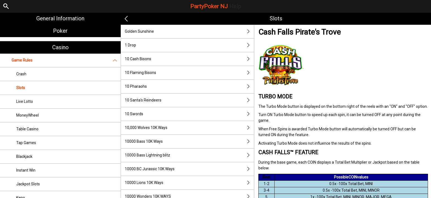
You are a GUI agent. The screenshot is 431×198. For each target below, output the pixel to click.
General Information (60, 18)
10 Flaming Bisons (189, 72)
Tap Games (26, 143)
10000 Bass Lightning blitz (189, 155)
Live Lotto (24, 101)
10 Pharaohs (189, 86)
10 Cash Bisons (189, 59)
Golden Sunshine (189, 31)
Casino (60, 47)
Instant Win (25, 170)
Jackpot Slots (28, 184)
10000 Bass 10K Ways (189, 141)
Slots (20, 88)
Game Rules (66, 60)
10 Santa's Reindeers (189, 100)
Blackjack (24, 156)
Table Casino (27, 129)
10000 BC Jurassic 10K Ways (189, 169)
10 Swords (189, 114)
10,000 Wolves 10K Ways (189, 127)
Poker (60, 31)
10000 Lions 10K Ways (189, 182)
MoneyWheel (27, 115)
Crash (21, 74)
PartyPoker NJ (215, 6)
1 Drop (189, 45)
